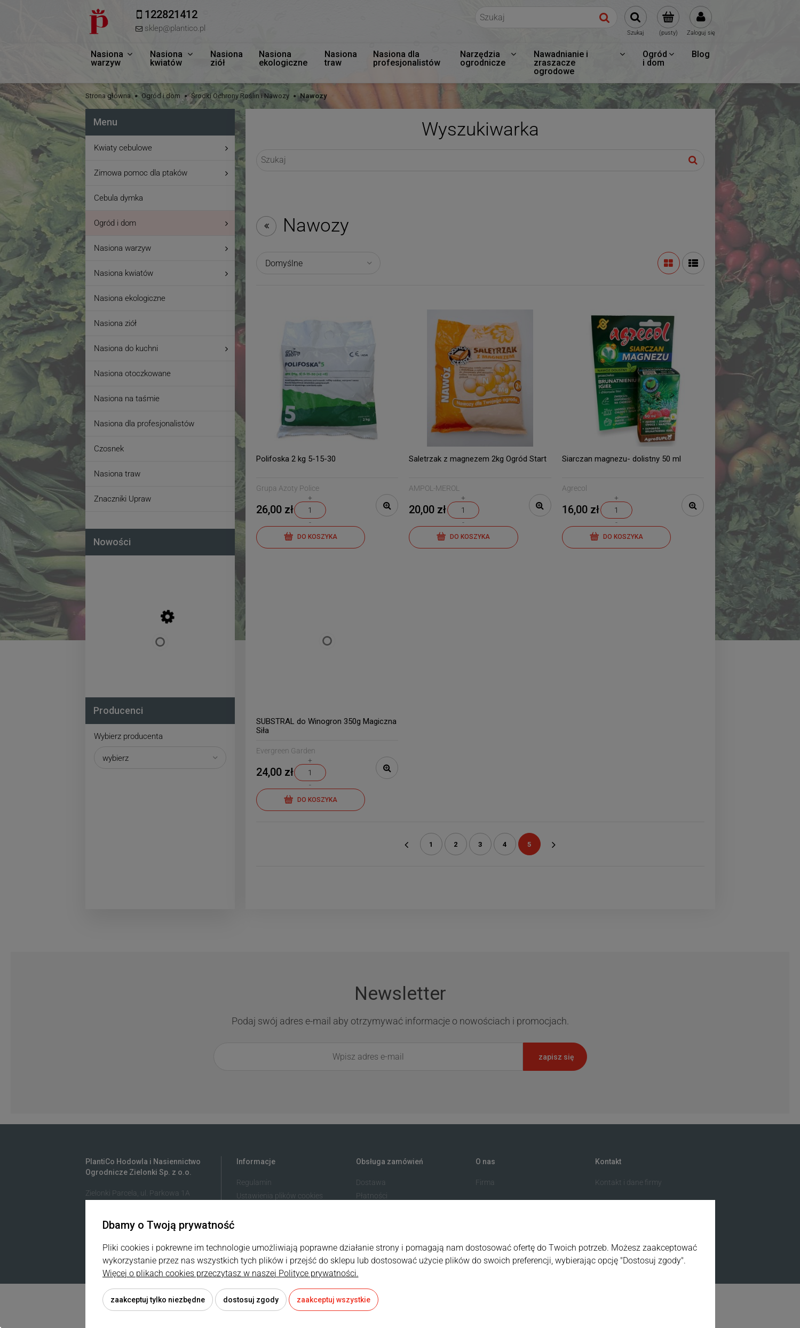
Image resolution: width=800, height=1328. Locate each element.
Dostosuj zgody (251, 1299)
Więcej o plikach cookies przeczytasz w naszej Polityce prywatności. (230, 1273)
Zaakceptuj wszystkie (333, 1299)
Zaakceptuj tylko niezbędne (157, 1299)
